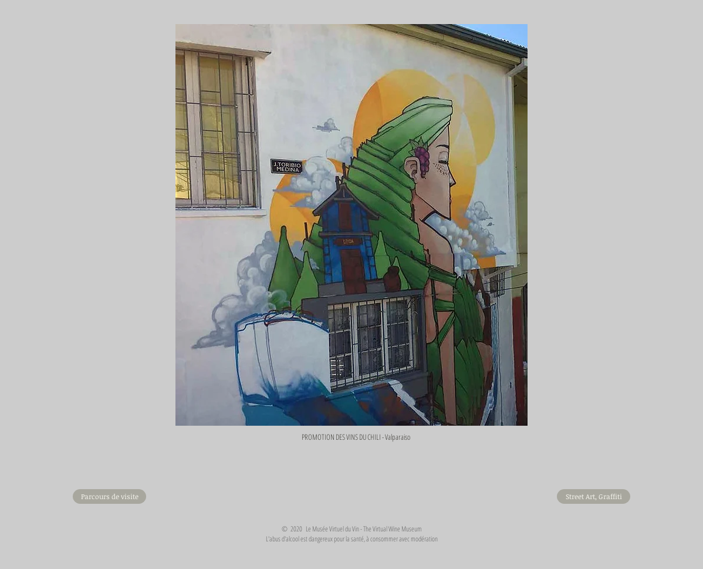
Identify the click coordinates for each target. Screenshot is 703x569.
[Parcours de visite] (109, 496)
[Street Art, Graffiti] (593, 496)
